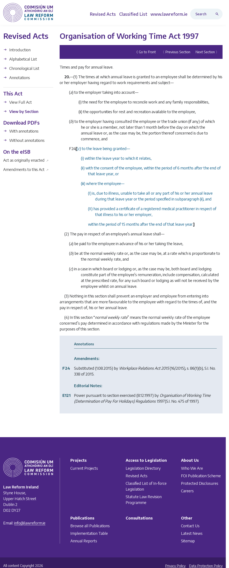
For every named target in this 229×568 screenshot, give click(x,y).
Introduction (17, 49)
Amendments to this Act (26, 169)
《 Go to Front (145, 52)
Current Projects (84, 467)
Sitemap (188, 540)
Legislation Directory (143, 467)
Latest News (192, 533)
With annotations (21, 130)
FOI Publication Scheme (201, 475)
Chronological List (21, 68)
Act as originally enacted (26, 160)
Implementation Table (89, 533)
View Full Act (17, 102)
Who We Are (192, 467)
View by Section (20, 111)
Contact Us (190, 525)
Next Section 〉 (207, 52)
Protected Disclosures (199, 482)
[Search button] (218, 14)
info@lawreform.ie (29, 522)
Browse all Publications (90, 525)
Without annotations (24, 140)
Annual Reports (83, 540)
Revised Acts (136, 475)
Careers (187, 490)
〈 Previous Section (175, 52)
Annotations (16, 77)
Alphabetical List (20, 58)
